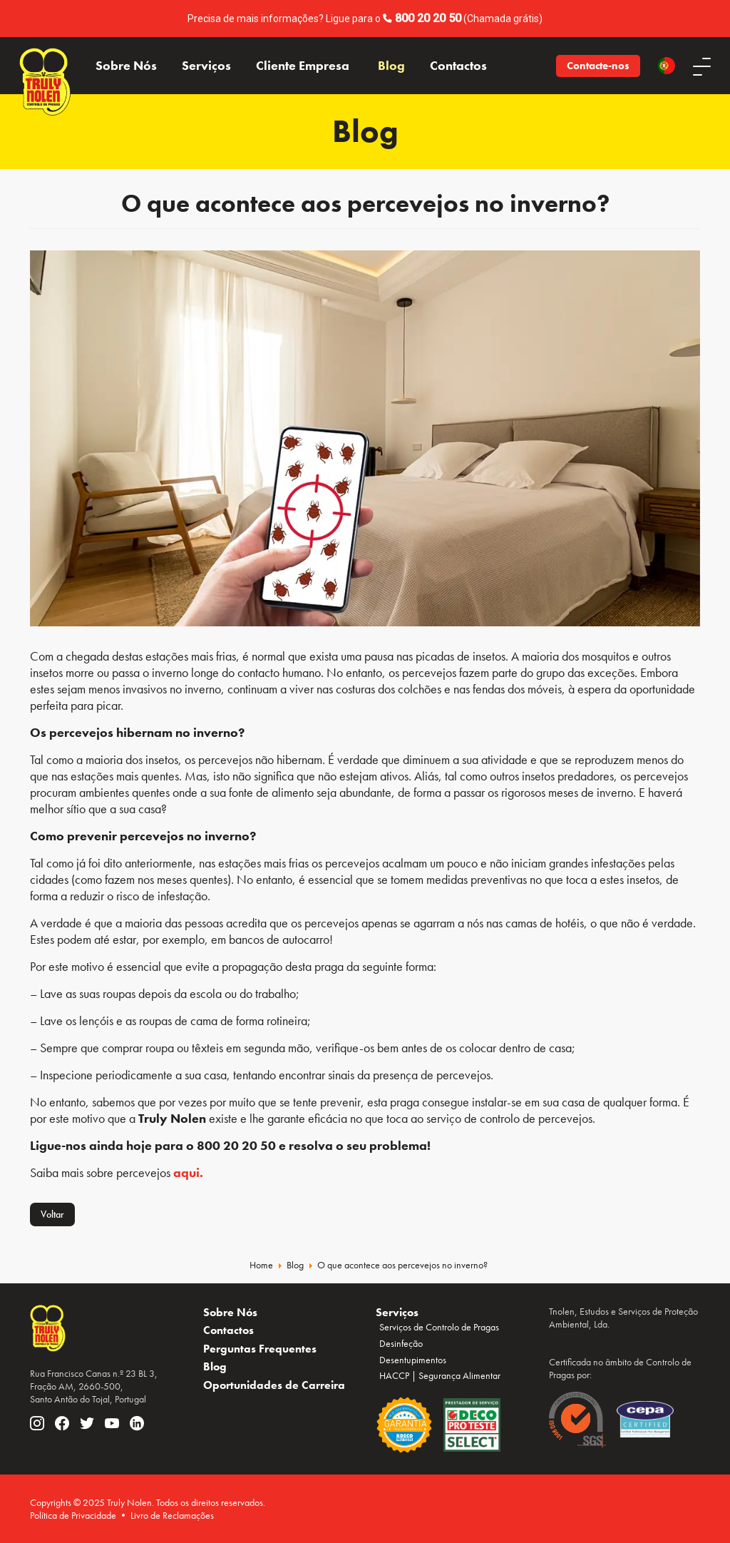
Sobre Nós (126, 65)
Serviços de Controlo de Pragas (439, 1326)
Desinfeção (401, 1343)
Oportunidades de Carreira (274, 1385)
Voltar (52, 1214)
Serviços (206, 65)
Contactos (458, 65)
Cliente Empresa (302, 65)
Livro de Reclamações (172, 1515)
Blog (391, 65)
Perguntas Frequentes (260, 1348)
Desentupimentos (412, 1359)
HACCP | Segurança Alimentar (439, 1375)
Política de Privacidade (73, 1515)
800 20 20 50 (428, 18)
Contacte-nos (598, 65)
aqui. (188, 1172)
